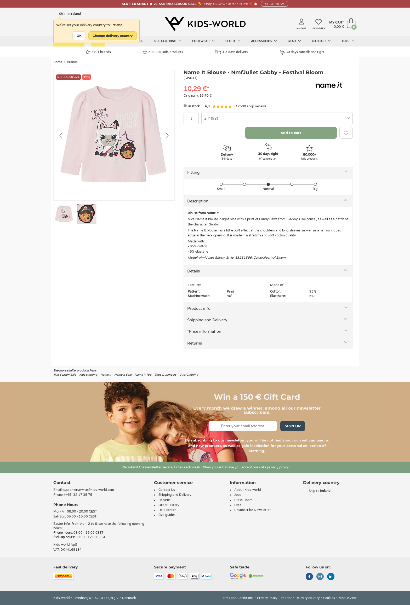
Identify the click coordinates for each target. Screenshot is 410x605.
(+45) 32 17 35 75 (78, 495)
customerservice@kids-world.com (88, 490)
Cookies (329, 598)
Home (57, 62)
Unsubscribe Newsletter (252, 510)
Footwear (203, 41)
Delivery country (307, 598)
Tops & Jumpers (165, 374)
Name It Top (143, 374)
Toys (348, 41)
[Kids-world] (205, 24)
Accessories (264, 41)
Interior (321, 41)
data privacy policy (274, 467)
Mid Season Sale (64, 374)
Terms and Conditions (237, 598)
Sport (233, 41)
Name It (105, 374)
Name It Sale (123, 374)
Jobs (237, 495)
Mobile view (348, 598)
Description (197, 201)
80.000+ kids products (163, 52)
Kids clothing (167, 41)
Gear (294, 41)
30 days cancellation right (302, 52)
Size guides (166, 515)
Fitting (193, 172)
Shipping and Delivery (207, 320)
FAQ (237, 505)
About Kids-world (247, 490)
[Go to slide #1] (64, 214)
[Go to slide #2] (86, 214)
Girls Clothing (188, 374)
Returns (194, 343)
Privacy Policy (267, 598)
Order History (168, 505)
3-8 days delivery (231, 52)
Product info (198, 308)
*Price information (204, 331)
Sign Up (293, 426)
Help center (167, 510)
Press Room (243, 500)
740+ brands (98, 52)
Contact (62, 482)
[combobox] (277, 118)
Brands (72, 62)
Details (193, 271)
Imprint (286, 598)
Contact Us (166, 490)
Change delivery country (113, 36)
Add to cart (291, 133)
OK (79, 36)
